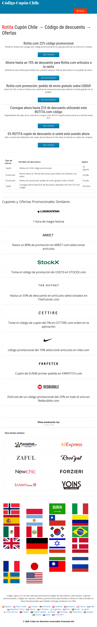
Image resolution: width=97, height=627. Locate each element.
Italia (90, 606)
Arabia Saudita (38, 612)
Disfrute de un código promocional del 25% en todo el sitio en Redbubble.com (48, 399)
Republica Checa (15, 609)
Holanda (57, 606)
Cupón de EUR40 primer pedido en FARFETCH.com (48, 373)
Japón (85, 609)
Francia (81, 606)
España (6, 606)
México (30, 609)
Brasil (75, 609)
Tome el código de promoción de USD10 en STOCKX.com (48, 272)
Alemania (45, 606)
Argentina (55, 609)
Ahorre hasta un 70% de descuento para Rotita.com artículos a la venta (48, 65)
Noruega (62, 612)
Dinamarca (75, 612)
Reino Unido (19, 606)
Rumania (69, 606)
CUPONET (58, 614)
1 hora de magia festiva (48, 221)
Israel (51, 612)
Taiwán (24, 612)
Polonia (33, 606)
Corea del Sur (10, 612)
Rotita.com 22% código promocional (48, 43)
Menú (80, 11)
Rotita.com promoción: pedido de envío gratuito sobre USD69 (48, 86)
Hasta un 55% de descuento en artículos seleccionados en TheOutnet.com (48, 297)
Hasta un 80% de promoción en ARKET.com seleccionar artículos (48, 247)
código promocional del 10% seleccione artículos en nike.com (48, 350)
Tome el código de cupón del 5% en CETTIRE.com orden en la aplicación (48, 324)
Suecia (37, 614)
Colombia (42, 609)
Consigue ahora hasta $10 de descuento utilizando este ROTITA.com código (48, 110)
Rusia (46, 614)
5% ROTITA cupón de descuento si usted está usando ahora (49, 134)
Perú (66, 609)
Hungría (88, 612)
